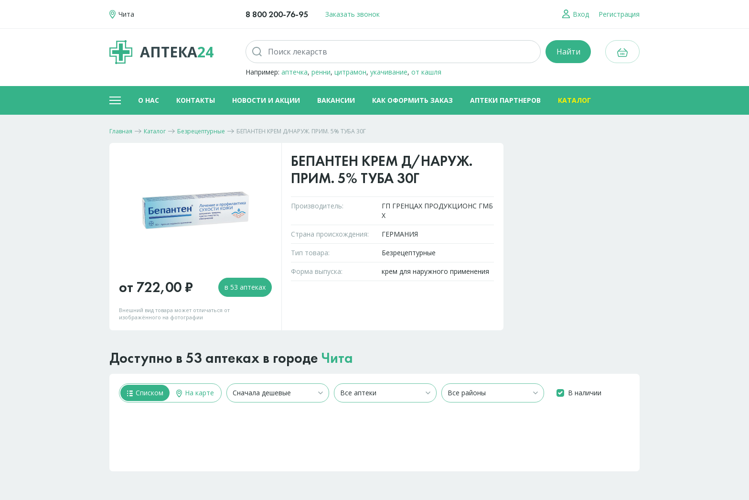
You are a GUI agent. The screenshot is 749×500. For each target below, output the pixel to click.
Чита (337, 358)
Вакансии (336, 100)
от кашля (426, 71)
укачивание (388, 71)
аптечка (294, 71)
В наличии (584, 392)
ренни (321, 71)
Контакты (195, 100)
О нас (148, 100)
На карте (195, 392)
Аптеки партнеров (505, 100)
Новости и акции (266, 100)
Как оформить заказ (412, 100)
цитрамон (350, 71)
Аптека (161, 52)
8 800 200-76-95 (277, 14)
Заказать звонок (352, 14)
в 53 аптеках (245, 287)
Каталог (574, 100)
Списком (145, 392)
